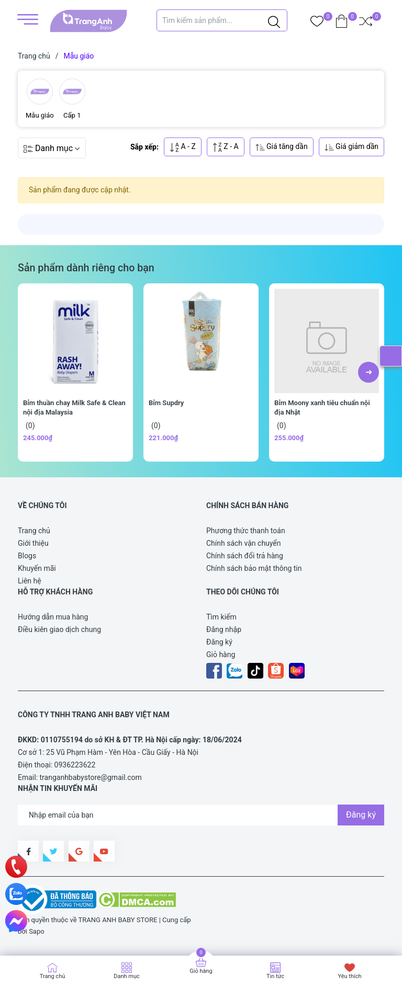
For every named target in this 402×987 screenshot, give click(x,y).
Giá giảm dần (351, 147)
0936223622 (75, 765)
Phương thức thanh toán (245, 530)
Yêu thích (349, 976)
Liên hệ (29, 581)
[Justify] (274, 20)
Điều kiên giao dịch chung (59, 629)
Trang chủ (34, 530)
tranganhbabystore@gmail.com (91, 777)
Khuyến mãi (37, 568)
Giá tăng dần (281, 147)
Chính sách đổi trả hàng (244, 556)
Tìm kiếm (221, 617)
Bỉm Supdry (166, 403)
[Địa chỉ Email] (201, 815)
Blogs (27, 556)
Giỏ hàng (220, 654)
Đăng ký (219, 642)
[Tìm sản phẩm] (222, 20)
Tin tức (275, 976)
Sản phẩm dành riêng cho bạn (86, 268)
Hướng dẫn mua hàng (53, 617)
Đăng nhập (223, 629)
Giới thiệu (33, 543)
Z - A (226, 147)
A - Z (183, 147)
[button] (368, 372)
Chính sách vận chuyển (243, 543)
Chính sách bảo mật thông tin (254, 568)
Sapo (36, 931)
